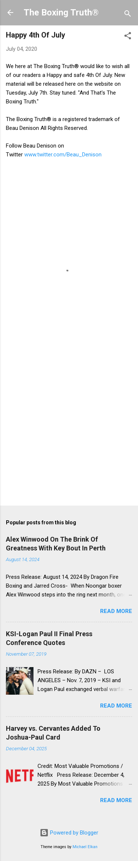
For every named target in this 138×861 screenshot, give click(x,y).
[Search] (127, 15)
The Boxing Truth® (61, 12)
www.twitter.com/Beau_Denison (63, 154)
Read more (116, 611)
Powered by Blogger (69, 832)
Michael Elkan (85, 846)
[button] (127, 37)
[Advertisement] (69, 425)
